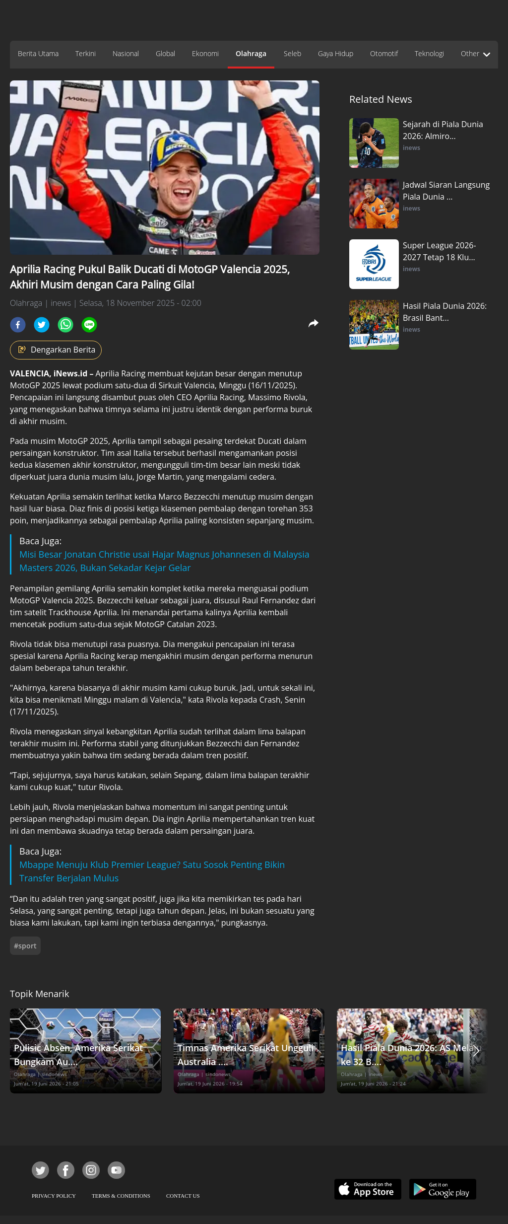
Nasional (126, 53)
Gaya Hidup (335, 53)
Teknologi (429, 53)
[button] (476, 1050)
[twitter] (42, 325)
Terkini (85, 53)
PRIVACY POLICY (54, 1196)
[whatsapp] (65, 325)
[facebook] (18, 325)
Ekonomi (205, 53)
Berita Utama (38, 53)
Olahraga (251, 53)
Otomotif (384, 53)
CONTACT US (183, 1196)
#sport (25, 945)
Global (165, 53)
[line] (89, 325)
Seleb (292, 53)
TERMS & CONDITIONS (121, 1196)
